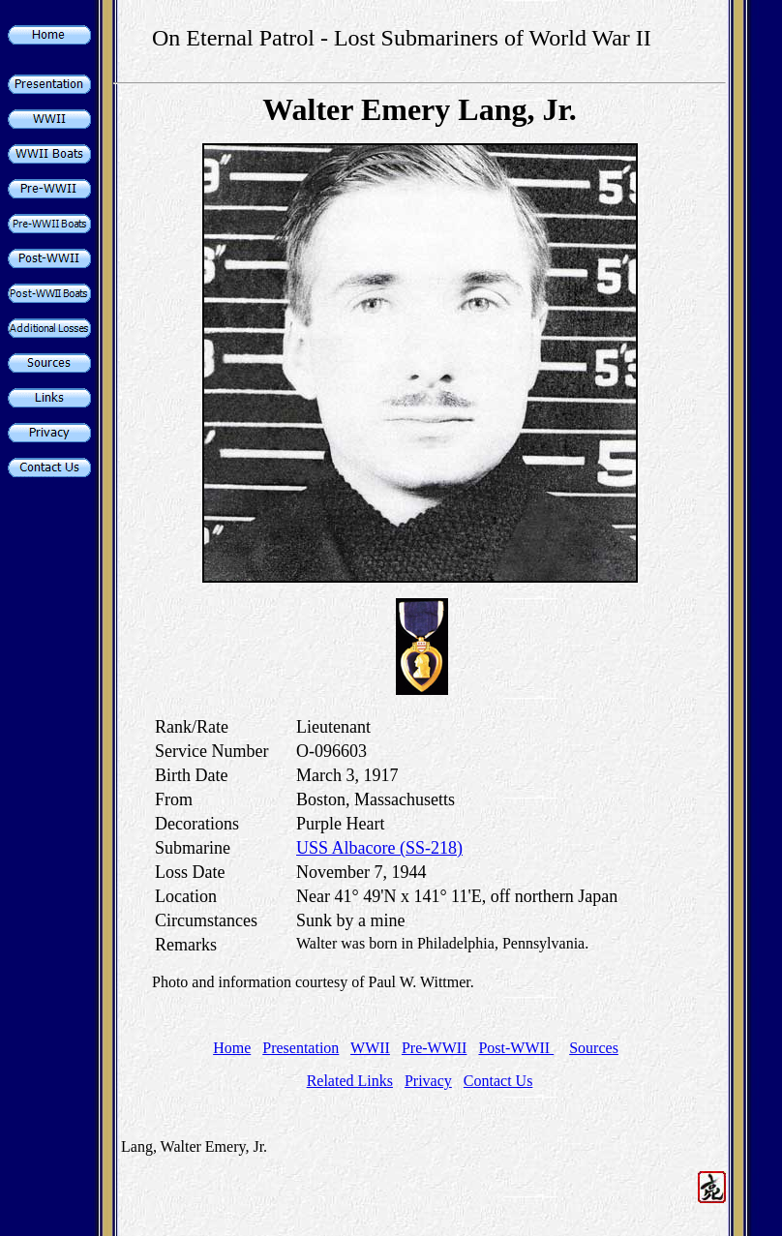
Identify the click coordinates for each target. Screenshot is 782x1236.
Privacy (428, 1080)
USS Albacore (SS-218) (379, 848)
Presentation (300, 1048)
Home (232, 1048)
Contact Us (498, 1080)
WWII (370, 1048)
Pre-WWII (434, 1048)
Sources (593, 1048)
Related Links (350, 1080)
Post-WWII (516, 1048)
